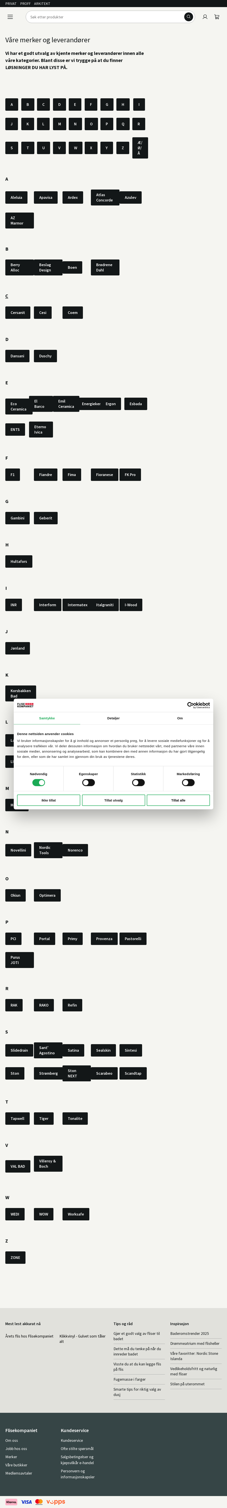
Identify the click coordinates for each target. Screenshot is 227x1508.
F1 (13, 474)
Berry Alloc (15, 267)
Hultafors (19, 561)
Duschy (45, 355)
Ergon (111, 403)
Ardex (73, 197)
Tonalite (75, 1118)
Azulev (130, 197)
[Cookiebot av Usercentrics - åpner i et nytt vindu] (190, 705)
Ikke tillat (48, 800)
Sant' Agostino (47, 1050)
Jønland (18, 648)
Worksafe (76, 1214)
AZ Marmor (17, 220)
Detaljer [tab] (113, 718)
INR (14, 604)
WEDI (15, 1214)
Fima (72, 474)
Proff (25, 3)
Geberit (45, 518)
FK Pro (130, 474)
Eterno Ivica (40, 429)
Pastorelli (133, 938)
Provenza (104, 938)
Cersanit (18, 312)
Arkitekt (42, 3)
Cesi (42, 312)
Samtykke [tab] (47, 718)
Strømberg (48, 1073)
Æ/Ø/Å (140, 148)
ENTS (15, 429)
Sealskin (103, 1050)
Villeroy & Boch (47, 1163)
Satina (73, 1050)
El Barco (39, 404)
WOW (43, 1214)
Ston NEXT (72, 1073)
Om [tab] (180, 718)
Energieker (91, 403)
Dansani (17, 355)
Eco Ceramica (19, 406)
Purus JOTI (15, 960)
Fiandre (45, 474)
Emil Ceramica (66, 404)
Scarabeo (104, 1073)
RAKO (44, 1005)
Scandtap (133, 1073)
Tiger (43, 1118)
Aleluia (16, 197)
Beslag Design (45, 267)
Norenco (75, 850)
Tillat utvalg (113, 800)
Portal (44, 938)
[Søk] (188, 16)
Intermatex (78, 604)
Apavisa (45, 197)
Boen (72, 267)
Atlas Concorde (104, 197)
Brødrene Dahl (104, 267)
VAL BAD (18, 1166)
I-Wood (131, 604)
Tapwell (17, 1118)
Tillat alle (178, 800)
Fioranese (104, 474)
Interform (47, 604)
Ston (15, 1073)
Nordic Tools (45, 850)
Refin (72, 1005)
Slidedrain (19, 1050)
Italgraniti (105, 604)
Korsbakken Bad (21, 693)
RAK (14, 1005)
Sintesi (131, 1050)
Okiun (15, 895)
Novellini (18, 850)
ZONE (15, 1257)
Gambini (17, 518)
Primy (72, 938)
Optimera (47, 895)
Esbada (136, 403)
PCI (13, 938)
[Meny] (10, 17)
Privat (11, 3)
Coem (73, 312)
